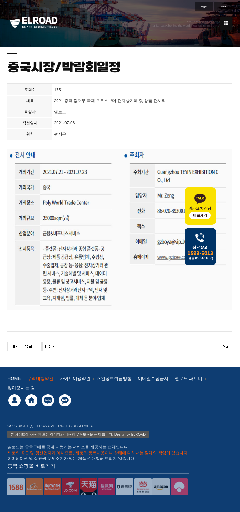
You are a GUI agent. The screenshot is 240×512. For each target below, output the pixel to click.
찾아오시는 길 (21, 387)
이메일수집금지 (153, 378)
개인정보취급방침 (114, 378)
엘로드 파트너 (188, 378)
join (223, 6)
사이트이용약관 (75, 378)
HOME (14, 378)
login (204, 6)
